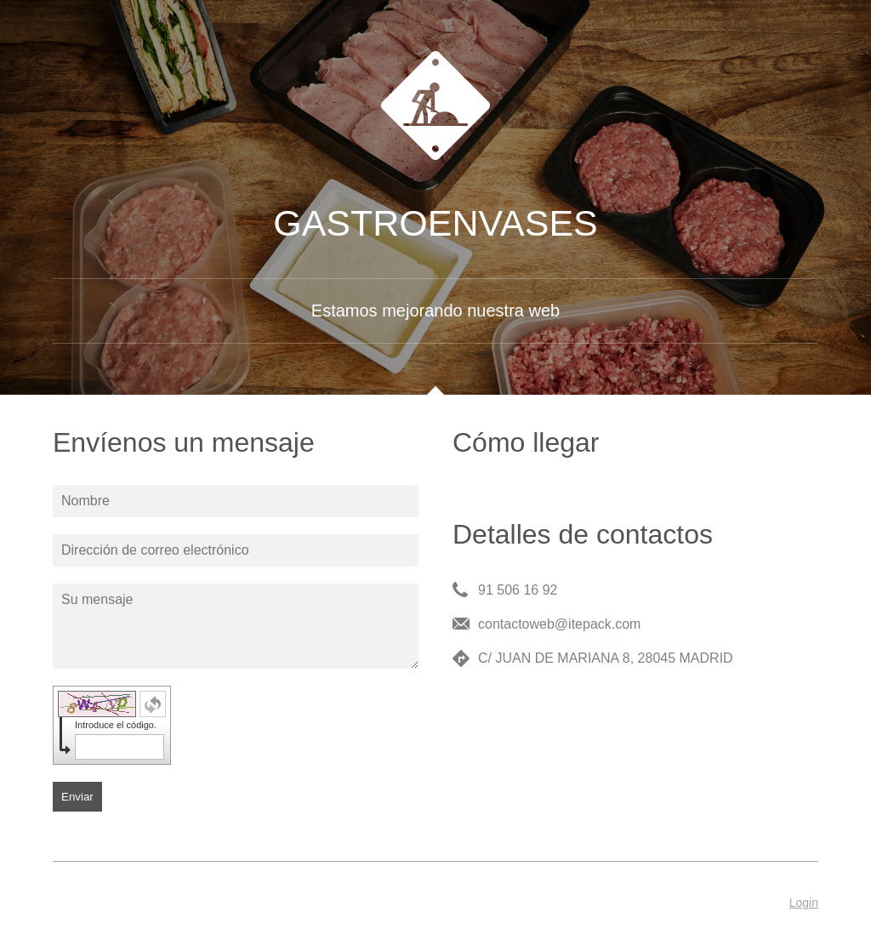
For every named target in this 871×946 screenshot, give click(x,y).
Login (803, 902)
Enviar (77, 796)
